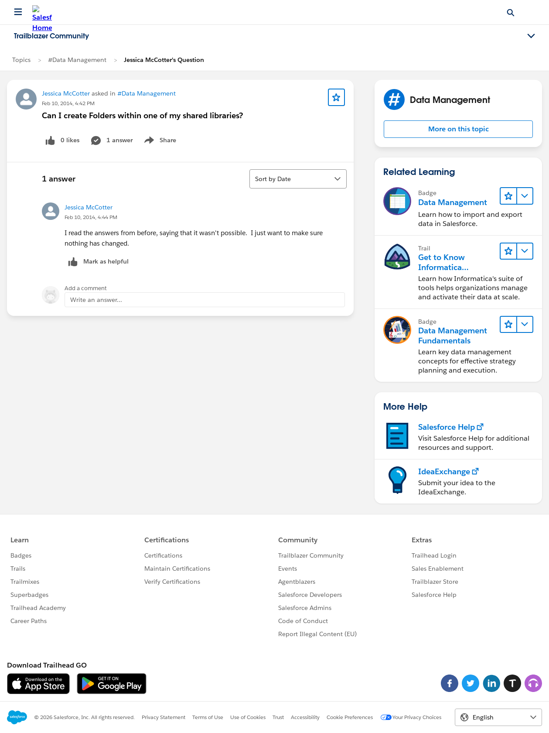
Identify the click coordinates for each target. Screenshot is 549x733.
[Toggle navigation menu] (531, 36)
